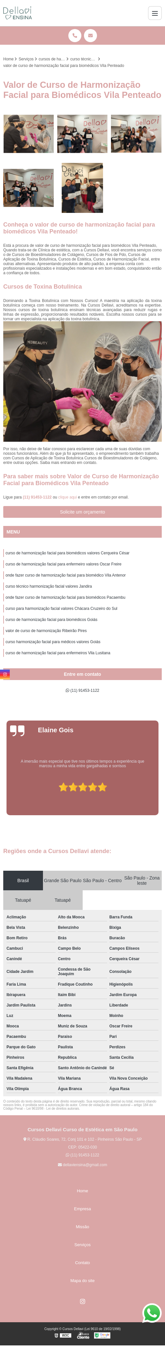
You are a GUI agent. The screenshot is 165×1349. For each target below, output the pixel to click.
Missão (82, 1226)
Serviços (83, 1244)
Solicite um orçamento (82, 512)
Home (82, 1190)
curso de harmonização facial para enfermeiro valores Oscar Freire (63, 564)
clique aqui (67, 497)
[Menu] (155, 13)
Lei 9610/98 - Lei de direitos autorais (52, 1108)
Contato (82, 1262)
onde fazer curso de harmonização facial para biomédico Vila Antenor (66, 575)
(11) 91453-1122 (38, 497)
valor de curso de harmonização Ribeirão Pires (46, 630)
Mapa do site (82, 1280)
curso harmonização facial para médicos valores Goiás (53, 642)
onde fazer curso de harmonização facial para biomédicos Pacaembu (65, 597)
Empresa (82, 1208)
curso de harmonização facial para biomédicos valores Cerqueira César (68, 553)
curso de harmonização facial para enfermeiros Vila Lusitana (58, 653)
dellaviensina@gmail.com (82, 1165)
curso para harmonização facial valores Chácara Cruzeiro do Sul (61, 608)
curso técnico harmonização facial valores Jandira (49, 586)
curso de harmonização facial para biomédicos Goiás (51, 619)
